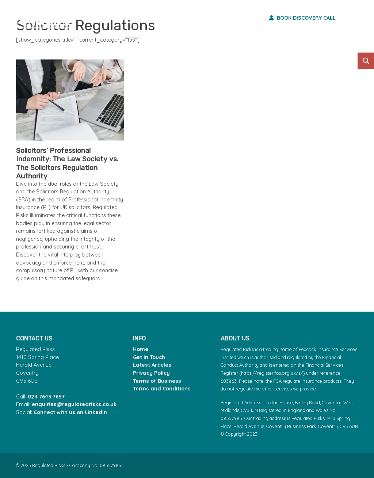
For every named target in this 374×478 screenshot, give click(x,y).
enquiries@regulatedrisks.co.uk (74, 404)
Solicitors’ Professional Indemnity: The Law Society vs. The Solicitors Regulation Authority (67, 163)
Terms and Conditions (162, 388)
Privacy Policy (151, 373)
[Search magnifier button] (366, 61)
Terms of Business (157, 381)
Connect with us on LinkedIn (70, 412)
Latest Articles (152, 365)
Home (140, 349)
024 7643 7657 (46, 396)
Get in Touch (149, 357)
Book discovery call (302, 18)
